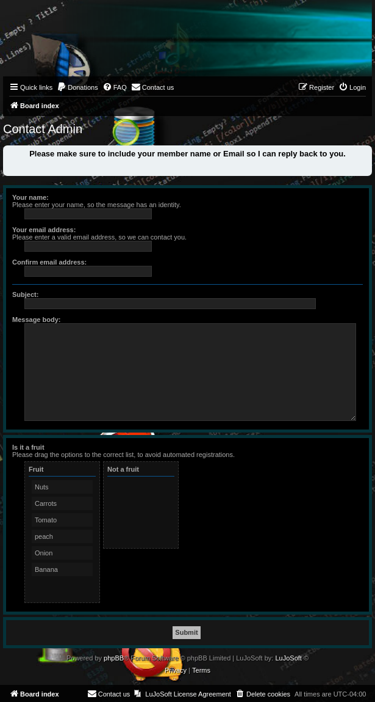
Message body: (36, 319)
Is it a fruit (28, 447)
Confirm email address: (49, 262)
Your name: (30, 197)
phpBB (114, 658)
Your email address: (44, 229)
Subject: (25, 294)
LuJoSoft (288, 658)
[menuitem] (77, 87)
